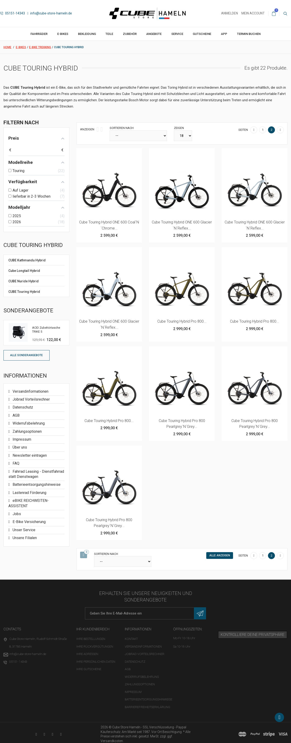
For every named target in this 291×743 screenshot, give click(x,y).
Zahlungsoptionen (27, 431)
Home (7, 47)
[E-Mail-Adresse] (145, 613)
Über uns (19, 447)
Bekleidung (87, 34)
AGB (16, 415)
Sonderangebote (28, 310)
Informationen (25, 375)
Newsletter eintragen (29, 455)
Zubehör (130, 34)
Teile (109, 34)
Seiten (243, 130)
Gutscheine (202, 34)
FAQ (15, 463)
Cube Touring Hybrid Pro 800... (181, 321)
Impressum (21, 439)
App (224, 34)
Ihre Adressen (87, 654)
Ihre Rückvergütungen (94, 646)
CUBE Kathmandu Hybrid (27, 260)
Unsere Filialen (24, 538)
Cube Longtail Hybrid (24, 271)
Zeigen (179, 128)
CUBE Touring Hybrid (24, 292)
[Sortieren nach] (138, 135)
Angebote (154, 34)
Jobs (16, 514)
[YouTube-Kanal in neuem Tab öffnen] (36, 734)
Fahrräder (38, 34)
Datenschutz (22, 407)
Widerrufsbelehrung (28, 423)
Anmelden (229, 13)
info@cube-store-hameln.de (49, 13)
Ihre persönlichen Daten (95, 661)
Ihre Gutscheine (88, 669)
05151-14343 (12, 13)
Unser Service (23, 530)
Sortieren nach (122, 128)
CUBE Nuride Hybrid (23, 281)
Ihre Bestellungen (90, 639)
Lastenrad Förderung (29, 492)
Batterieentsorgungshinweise (36, 484)
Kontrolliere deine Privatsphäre (252, 634)
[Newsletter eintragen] (200, 613)
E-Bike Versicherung (29, 522)
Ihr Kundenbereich (92, 629)
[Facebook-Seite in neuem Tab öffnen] (44, 734)
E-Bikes (62, 34)
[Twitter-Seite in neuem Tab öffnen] (52, 734)
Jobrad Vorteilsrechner (31, 399)
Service (177, 34)
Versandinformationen (30, 391)
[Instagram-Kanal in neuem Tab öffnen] (61, 734)
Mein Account (253, 13)
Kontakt (131, 639)
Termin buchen (249, 34)
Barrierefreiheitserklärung (147, 707)
